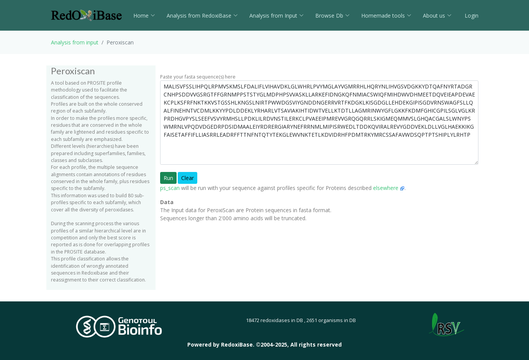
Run (168, 178)
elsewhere (389, 187)
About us (437, 15)
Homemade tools (386, 15)
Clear (187, 178)
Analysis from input (74, 42)
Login (470, 15)
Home (144, 15)
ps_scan (170, 187)
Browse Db (332, 15)
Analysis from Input (276, 15)
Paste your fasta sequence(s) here (198, 77)
